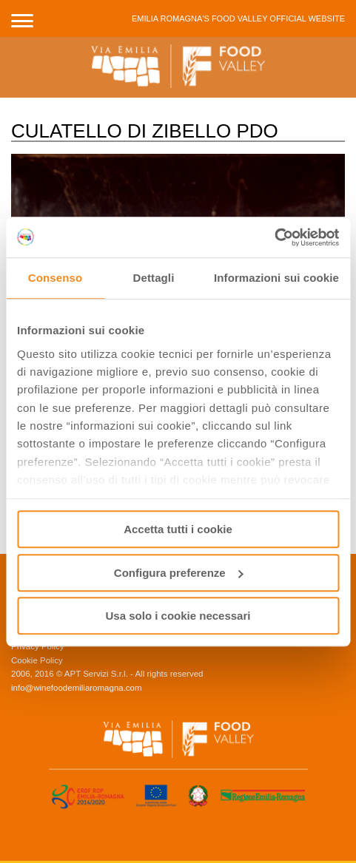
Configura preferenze (179, 572)
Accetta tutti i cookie (178, 529)
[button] (22, 18)
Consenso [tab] (55, 277)
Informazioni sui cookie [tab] (276, 277)
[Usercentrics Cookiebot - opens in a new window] (274, 237)
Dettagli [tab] (154, 277)
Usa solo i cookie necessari (178, 615)
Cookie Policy (37, 660)
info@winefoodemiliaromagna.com (76, 687)
